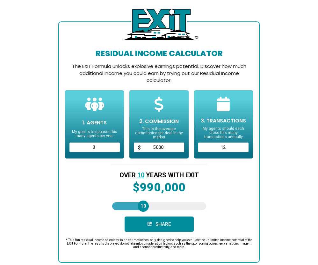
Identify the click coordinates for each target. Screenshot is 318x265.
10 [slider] (143, 206)
